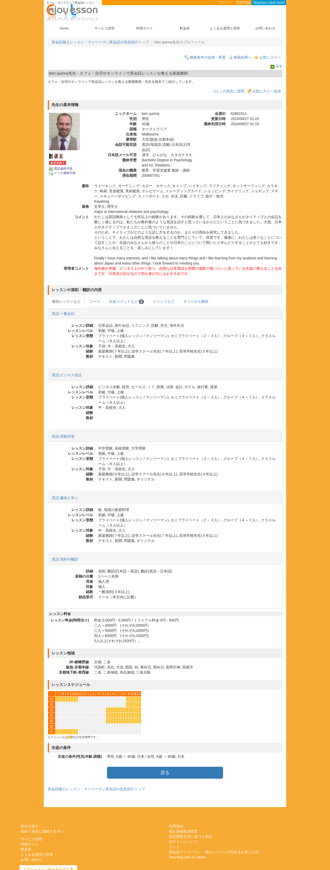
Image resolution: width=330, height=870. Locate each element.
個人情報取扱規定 (183, 831)
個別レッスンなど (66, 301)
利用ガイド (144, 28)
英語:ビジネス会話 (67, 375)
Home (64, 28)
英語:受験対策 (63, 436)
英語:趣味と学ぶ (65, 498)
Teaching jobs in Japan (187, 857)
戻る (279, 66)
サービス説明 (104, 28)
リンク (174, 847)
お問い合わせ (265, 28)
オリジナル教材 (196, 301)
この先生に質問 (231, 91)
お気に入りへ (270, 57)
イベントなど (164, 301)
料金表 (185, 28)
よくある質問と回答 (225, 28)
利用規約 (176, 826)
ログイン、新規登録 (234, 3)
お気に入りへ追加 (266, 91)
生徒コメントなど (126, 301)
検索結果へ (243, 57)
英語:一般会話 (63, 314)
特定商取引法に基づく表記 (190, 836)
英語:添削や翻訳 (65, 559)
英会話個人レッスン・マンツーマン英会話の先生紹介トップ (100, 42)
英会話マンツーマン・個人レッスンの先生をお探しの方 (214, 852)
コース (94, 301)
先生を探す (30, 826)
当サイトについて (183, 842)
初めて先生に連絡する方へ (42, 831)
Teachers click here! (269, 3)
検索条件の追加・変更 (208, 57)
